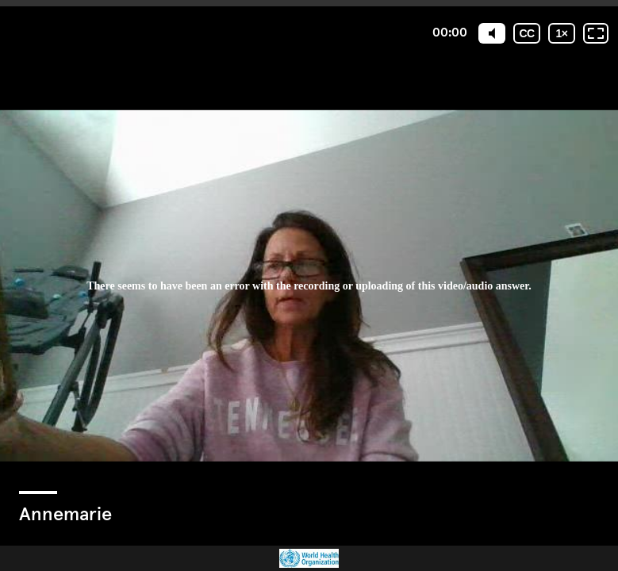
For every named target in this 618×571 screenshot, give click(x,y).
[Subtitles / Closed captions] (526, 33)
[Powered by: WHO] (309, 558)
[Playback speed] (561, 33)
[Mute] (491, 33)
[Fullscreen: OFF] (595, 33)
